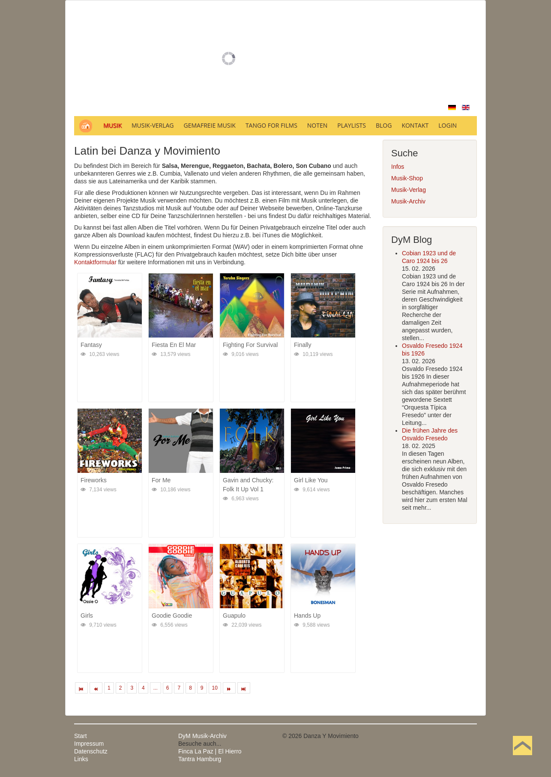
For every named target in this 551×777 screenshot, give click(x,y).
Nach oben (522, 759)
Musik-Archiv (408, 201)
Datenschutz (91, 751)
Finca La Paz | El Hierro (210, 751)
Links (81, 759)
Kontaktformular (95, 262)
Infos (397, 166)
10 (215, 688)
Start (80, 735)
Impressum (89, 743)
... (155, 688)
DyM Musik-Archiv (202, 735)
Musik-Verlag (408, 189)
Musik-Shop (407, 178)
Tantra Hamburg (199, 759)
